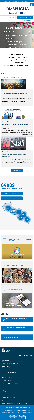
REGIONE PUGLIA (6, 1)
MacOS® (13, 397)
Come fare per (26, 20)
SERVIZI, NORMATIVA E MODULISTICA (16, 318)
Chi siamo (4, 391)
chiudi (22, 417)
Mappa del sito (5, 390)
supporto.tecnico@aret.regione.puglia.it (10, 383)
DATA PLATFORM (11, 198)
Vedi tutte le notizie (17, 170)
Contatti (3, 393)
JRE (3, 400)
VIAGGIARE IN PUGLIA (12, 337)
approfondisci (13, 417)
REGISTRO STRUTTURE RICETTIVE (12, 193)
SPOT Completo (5, 399)
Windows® (8, 397)
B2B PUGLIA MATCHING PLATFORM (15, 327)
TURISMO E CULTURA (16, 1)
